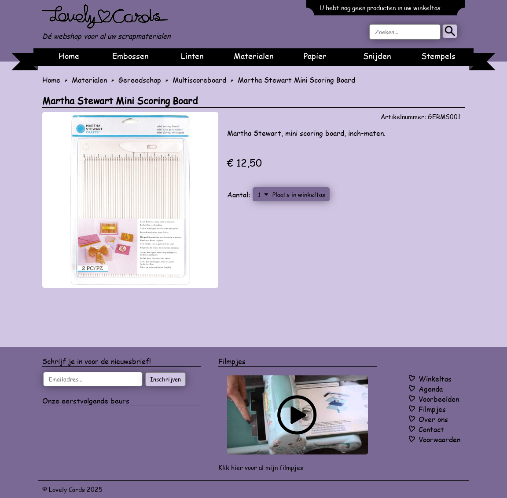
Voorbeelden (439, 399)
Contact (431, 429)
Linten (192, 56)
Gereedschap (139, 80)
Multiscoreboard (199, 80)
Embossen (130, 56)
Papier (315, 56)
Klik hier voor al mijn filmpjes (260, 467)
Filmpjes (432, 409)
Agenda (431, 389)
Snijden (377, 56)
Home (69, 56)
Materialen (253, 56)
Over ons (433, 419)
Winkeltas (435, 379)
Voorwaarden (439, 439)
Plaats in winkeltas (298, 194)
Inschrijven (165, 379)
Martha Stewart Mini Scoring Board (296, 80)
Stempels (438, 56)
